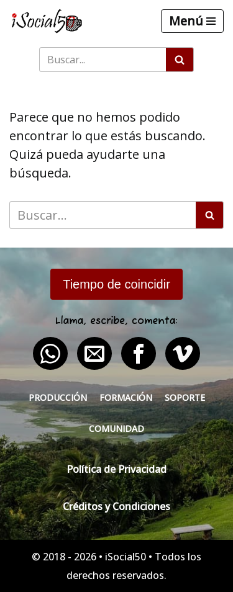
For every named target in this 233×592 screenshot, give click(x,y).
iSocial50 (125, 556)
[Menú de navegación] (192, 21)
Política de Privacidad (116, 469)
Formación (125, 397)
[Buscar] (102, 59)
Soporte (185, 397)
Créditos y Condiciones (116, 506)
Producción (58, 397)
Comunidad (116, 428)
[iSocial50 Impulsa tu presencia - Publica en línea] (46, 21)
